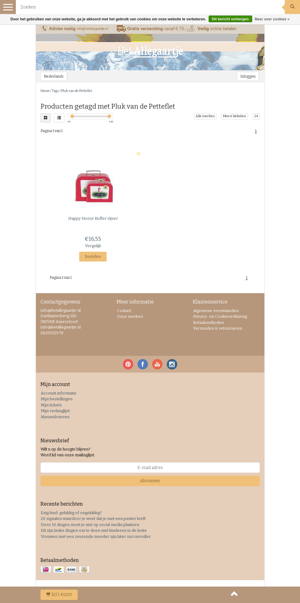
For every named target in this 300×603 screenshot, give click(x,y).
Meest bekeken (234, 116)
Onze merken (130, 316)
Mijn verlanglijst (55, 410)
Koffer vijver (93, 218)
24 (256, 116)
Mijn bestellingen (56, 399)
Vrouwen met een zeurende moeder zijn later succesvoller (96, 536)
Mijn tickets (51, 405)
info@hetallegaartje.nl (61, 327)
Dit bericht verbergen (230, 19)
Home (45, 91)
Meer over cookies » (272, 19)
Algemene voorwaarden (215, 310)
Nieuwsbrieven (55, 417)
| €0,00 (59, 594)
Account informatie (58, 393)
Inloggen (248, 76)
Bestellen (93, 256)
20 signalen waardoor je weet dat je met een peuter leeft (93, 518)
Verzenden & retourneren (217, 328)
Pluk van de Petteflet (76, 91)
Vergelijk (93, 246)
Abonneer (150, 480)
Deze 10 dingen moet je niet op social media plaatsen (90, 524)
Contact (124, 310)
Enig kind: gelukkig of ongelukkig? (71, 512)
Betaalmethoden (208, 322)
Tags (55, 91)
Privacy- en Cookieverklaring (220, 316)
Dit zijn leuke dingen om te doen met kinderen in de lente (94, 530)
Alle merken (205, 116)
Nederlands (54, 76)
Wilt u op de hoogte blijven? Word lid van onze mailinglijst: (68, 452)
